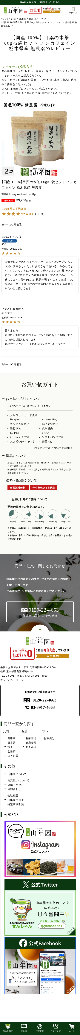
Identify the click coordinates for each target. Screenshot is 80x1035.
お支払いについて (18, 780)
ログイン (73, 10)
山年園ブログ (15, 799)
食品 (24, 731)
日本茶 (11, 742)
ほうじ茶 (13, 755)
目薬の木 (34, 18)
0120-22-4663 (40, 700)
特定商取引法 (15, 804)
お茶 (13, 18)
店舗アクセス (15, 784)
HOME (4, 18)
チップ (44, 18)
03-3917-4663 (14, 675)
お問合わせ (14, 789)
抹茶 (10, 746)
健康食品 (31, 742)
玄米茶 (11, 751)
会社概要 (13, 795)
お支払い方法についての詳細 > (53, 447)
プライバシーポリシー (13, 680)
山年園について (17, 774)
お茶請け (31, 738)
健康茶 (22, 18)
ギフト (44, 731)
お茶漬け (31, 746)
